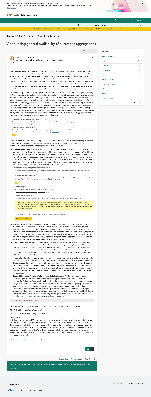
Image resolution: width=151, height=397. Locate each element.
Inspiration (51, 15)
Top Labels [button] (105, 51)
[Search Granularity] (85, 25)
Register (117, 20)
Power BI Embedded (109, 84)
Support (94, 15)
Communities (69, 15)
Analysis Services (108, 80)
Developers (106, 70)
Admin (104, 93)
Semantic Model (107, 98)
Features (31, 339)
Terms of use (129, 383)
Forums (41, 15)
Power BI (39, 339)
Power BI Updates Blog (49, 35)
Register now (11, 8)
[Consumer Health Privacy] (34, 390)
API (103, 89)
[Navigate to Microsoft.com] (13, 15)
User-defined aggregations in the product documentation (58, 95)
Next (140, 103)
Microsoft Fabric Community (21, 35)
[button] (92, 58)
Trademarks (139, 383)
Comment (13, 368)
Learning (86, 15)
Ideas (59, 15)
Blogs (78, 15)
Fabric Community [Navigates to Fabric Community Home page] (29, 15)
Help (132, 20)
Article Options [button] (88, 51)
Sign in (125, 20)
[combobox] (119, 25)
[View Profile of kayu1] (17, 58)
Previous (127, 103)
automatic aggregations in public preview (60, 71)
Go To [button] (139, 20)
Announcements (20, 339)
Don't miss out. (116, 29)
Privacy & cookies (117, 383)
